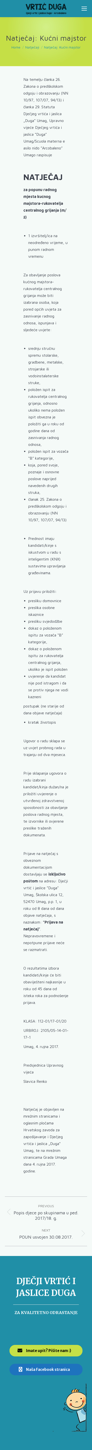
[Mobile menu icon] (84, 9)
